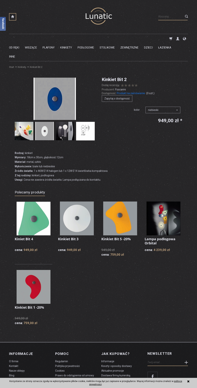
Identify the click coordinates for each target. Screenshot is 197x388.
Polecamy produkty (30, 174)
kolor (137, 91)
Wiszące (31, 38)
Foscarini (120, 71)
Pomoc (62, 335)
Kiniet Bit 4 (24, 221)
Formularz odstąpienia (68, 361)
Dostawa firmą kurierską (115, 356)
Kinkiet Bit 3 (68, 221)
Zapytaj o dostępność (117, 80)
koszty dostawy (28, 376)
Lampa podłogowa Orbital (160, 223)
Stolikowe (107, 38)
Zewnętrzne (129, 38)
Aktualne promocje (112, 352)
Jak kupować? (115, 335)
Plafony (49, 38)
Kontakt (13, 347)
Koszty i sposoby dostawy (116, 347)
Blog (11, 356)
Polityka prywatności (67, 347)
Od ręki (14, 38)
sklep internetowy (175, 376)
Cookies (60, 352)
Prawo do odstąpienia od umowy (74, 356)
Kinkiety (66, 38)
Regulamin (61, 343)
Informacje (21, 335)
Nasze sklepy (17, 352)
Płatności (106, 361)
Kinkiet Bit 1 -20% (29, 289)
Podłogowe (86, 38)
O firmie (13, 343)
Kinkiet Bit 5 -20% (116, 221)
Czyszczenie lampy (20, 361)
